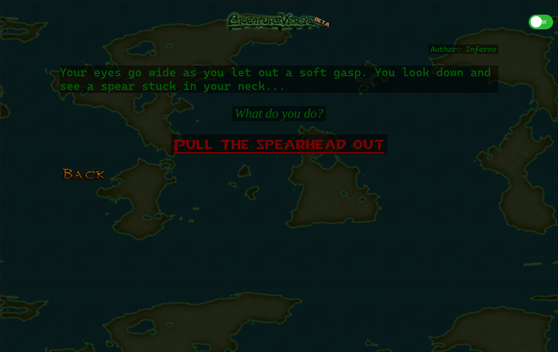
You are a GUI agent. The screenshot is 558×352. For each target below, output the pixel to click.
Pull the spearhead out (279, 144)
